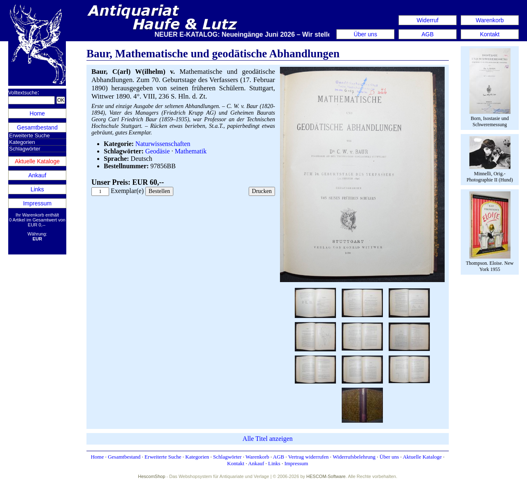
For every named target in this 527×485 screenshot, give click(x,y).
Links (37, 189)
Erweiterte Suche (29, 135)
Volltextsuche (22, 93)
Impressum (37, 203)
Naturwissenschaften (162, 143)
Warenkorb (490, 20)
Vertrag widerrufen (308, 457)
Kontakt (489, 34)
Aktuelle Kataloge (37, 161)
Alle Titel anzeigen (268, 438)
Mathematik (190, 151)
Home (37, 113)
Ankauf (37, 175)
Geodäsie (157, 151)
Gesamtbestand (37, 127)
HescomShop (151, 476)
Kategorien (22, 142)
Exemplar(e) (127, 190)
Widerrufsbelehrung (354, 457)
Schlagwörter (24, 149)
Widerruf (427, 20)
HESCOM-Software (325, 476)
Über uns (365, 34)
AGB (428, 34)
